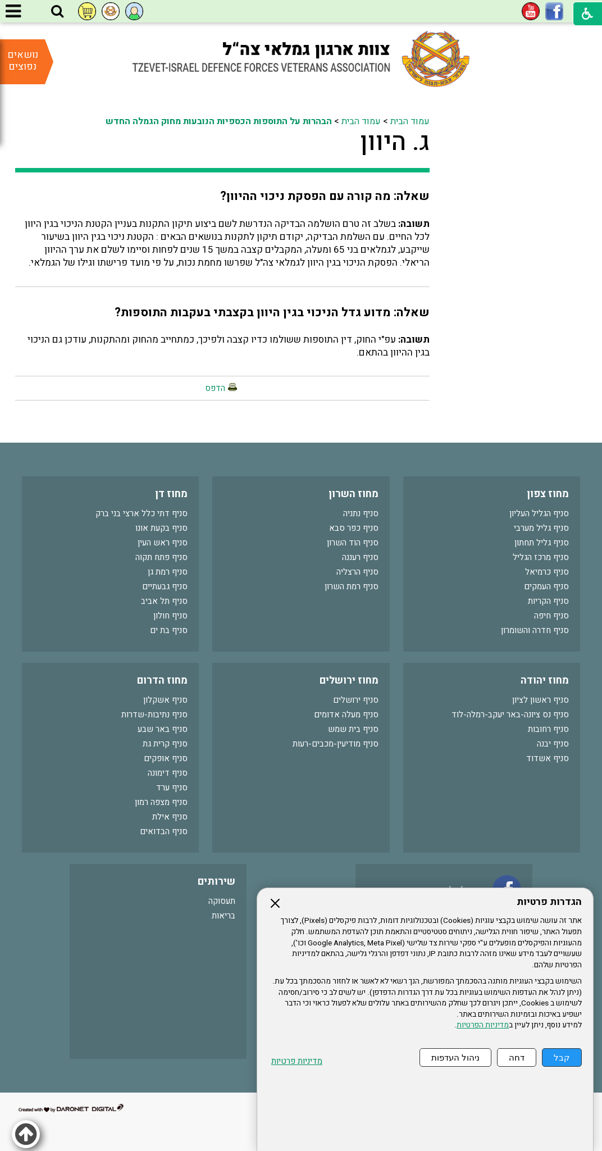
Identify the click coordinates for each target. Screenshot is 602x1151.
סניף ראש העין (163, 542)
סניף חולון (170, 615)
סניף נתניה (360, 513)
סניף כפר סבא (353, 528)
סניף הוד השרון (352, 542)
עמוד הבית (410, 121)
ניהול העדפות (455, 1057)
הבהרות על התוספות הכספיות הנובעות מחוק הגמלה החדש (219, 121)
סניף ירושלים (355, 700)
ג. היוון (395, 142)
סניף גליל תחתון (541, 542)
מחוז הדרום (162, 680)
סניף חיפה (551, 615)
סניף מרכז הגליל (541, 557)
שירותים (216, 881)
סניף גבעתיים (165, 586)
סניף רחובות (548, 729)
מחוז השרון (353, 494)
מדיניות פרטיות (296, 1061)
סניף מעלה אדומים (346, 714)
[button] (57, 11)
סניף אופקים (166, 758)
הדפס (215, 388)
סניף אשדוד (547, 758)
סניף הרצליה (357, 572)
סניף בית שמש (353, 729)
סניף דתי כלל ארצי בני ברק (141, 513)
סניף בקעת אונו (161, 528)
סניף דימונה (168, 773)
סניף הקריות (548, 601)
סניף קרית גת (165, 744)
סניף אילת (170, 817)
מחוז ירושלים (349, 680)
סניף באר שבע (163, 729)
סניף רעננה (360, 557)
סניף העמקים (546, 586)
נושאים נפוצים (22, 60)
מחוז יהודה (545, 680)
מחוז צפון (548, 494)
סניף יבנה (553, 744)
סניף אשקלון (165, 700)
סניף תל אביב (164, 601)
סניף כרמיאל (547, 572)
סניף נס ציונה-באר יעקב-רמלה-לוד (510, 714)
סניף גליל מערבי (541, 528)
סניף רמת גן (168, 572)
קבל (562, 1057)
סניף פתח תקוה (161, 557)
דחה (517, 1057)
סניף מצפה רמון (161, 802)
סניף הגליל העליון (539, 513)
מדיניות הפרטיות (483, 1025)
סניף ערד (172, 787)
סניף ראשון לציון (540, 700)
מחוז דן (171, 494)
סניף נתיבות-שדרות (154, 714)
